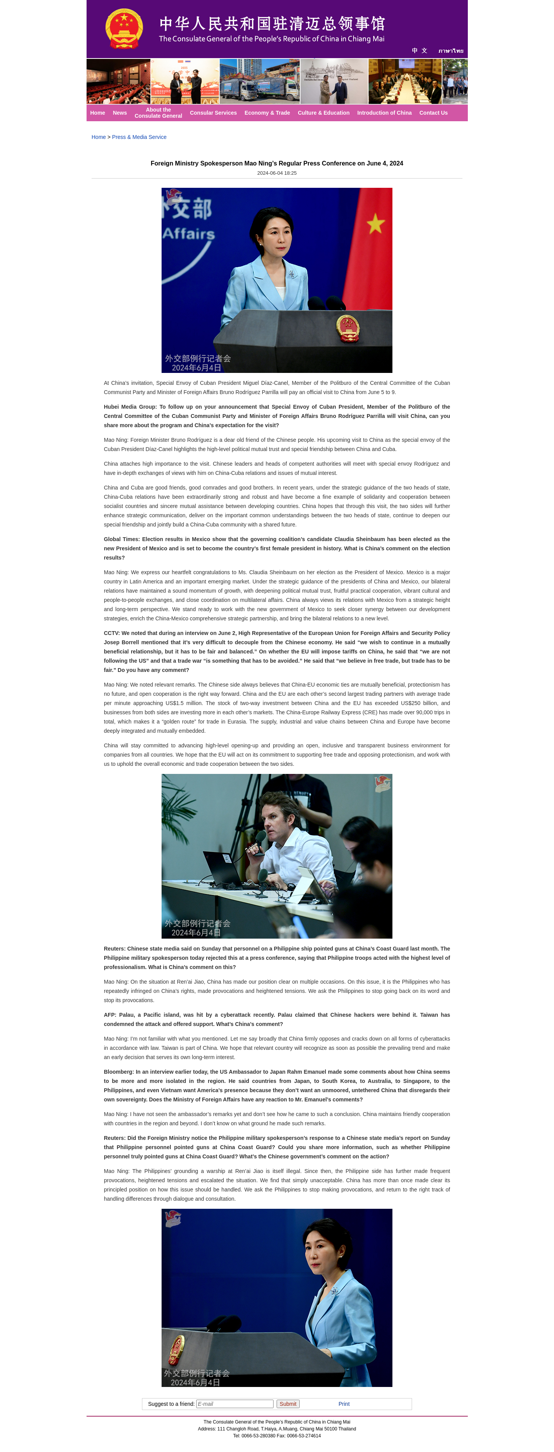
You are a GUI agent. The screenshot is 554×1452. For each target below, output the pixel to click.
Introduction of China (384, 113)
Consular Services (213, 113)
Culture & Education (324, 113)
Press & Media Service (139, 137)
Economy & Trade (267, 113)
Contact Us (433, 113)
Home (97, 113)
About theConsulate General (158, 113)
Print (344, 1404)
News (120, 113)
